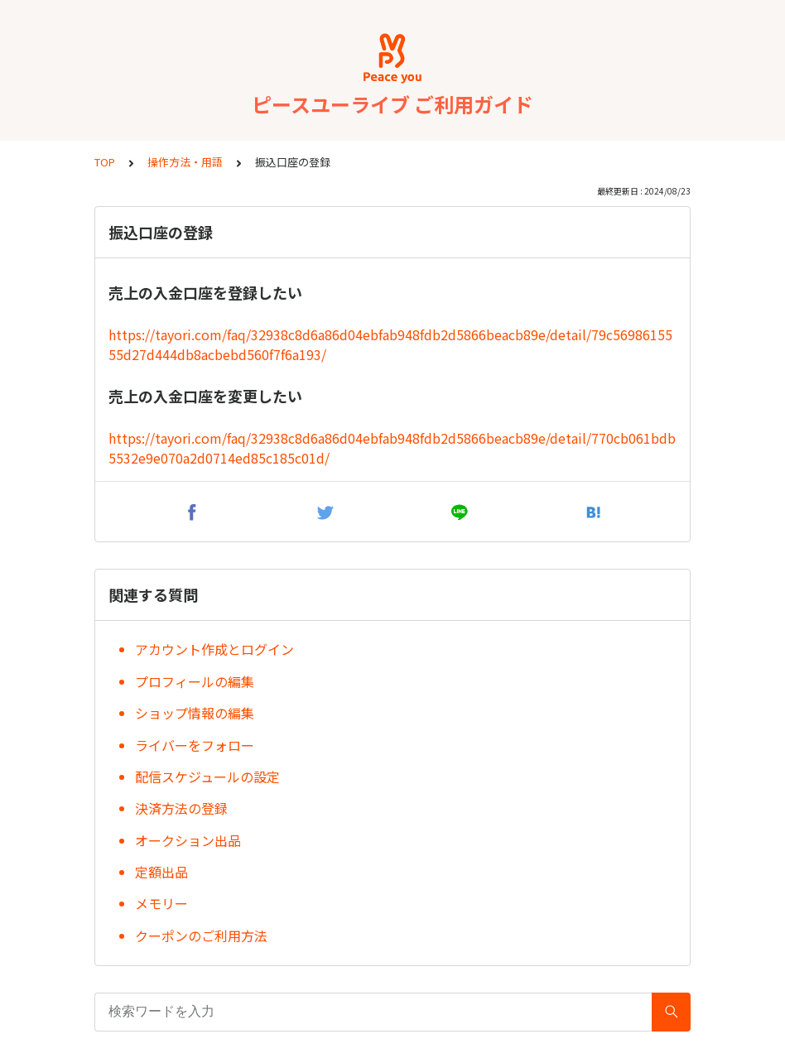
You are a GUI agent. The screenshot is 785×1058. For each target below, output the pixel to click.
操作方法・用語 (185, 162)
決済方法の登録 (181, 808)
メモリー (161, 903)
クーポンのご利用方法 (201, 935)
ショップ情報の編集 (194, 713)
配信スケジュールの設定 (207, 776)
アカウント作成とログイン (214, 649)
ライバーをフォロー (194, 745)
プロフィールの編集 (194, 681)
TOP (104, 162)
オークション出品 (188, 840)
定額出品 (161, 872)
